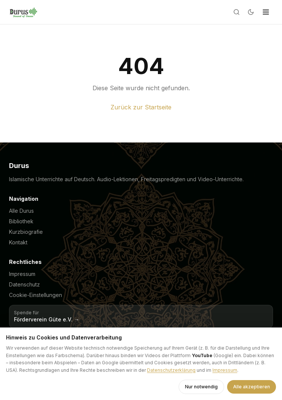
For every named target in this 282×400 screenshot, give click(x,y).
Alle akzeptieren (251, 386)
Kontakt (18, 242)
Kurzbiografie (26, 232)
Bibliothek (21, 221)
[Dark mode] (250, 12)
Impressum (22, 274)
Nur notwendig (201, 386)
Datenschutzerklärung (171, 370)
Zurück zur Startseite (141, 107)
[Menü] (266, 12)
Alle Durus (21, 211)
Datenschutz (24, 284)
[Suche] (236, 12)
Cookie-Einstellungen (35, 295)
